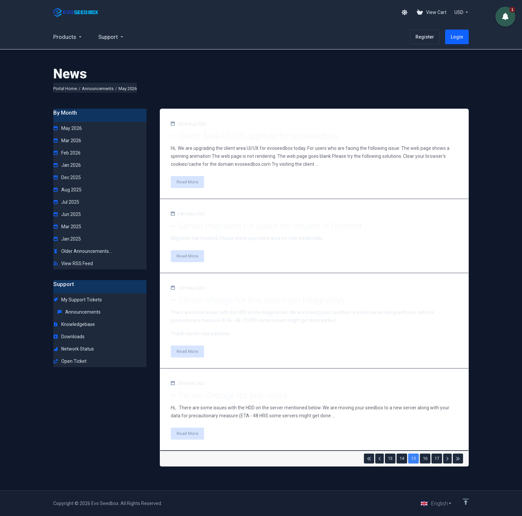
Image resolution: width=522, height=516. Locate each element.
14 (401, 458)
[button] (505, 17)
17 (436, 458)
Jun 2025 (67, 214)
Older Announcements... (83, 251)
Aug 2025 (68, 189)
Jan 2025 (67, 239)
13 (390, 458)
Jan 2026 (67, 165)
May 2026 (68, 128)
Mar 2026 (67, 140)
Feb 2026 (67, 152)
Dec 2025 (67, 177)
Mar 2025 (67, 226)
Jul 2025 (66, 202)
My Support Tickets (78, 299)
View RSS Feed (73, 263)
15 (413, 458)
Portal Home (65, 88)
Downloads (69, 336)
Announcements (98, 88)
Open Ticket (70, 361)
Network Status (74, 349)
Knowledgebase (74, 324)
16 (425, 458)
